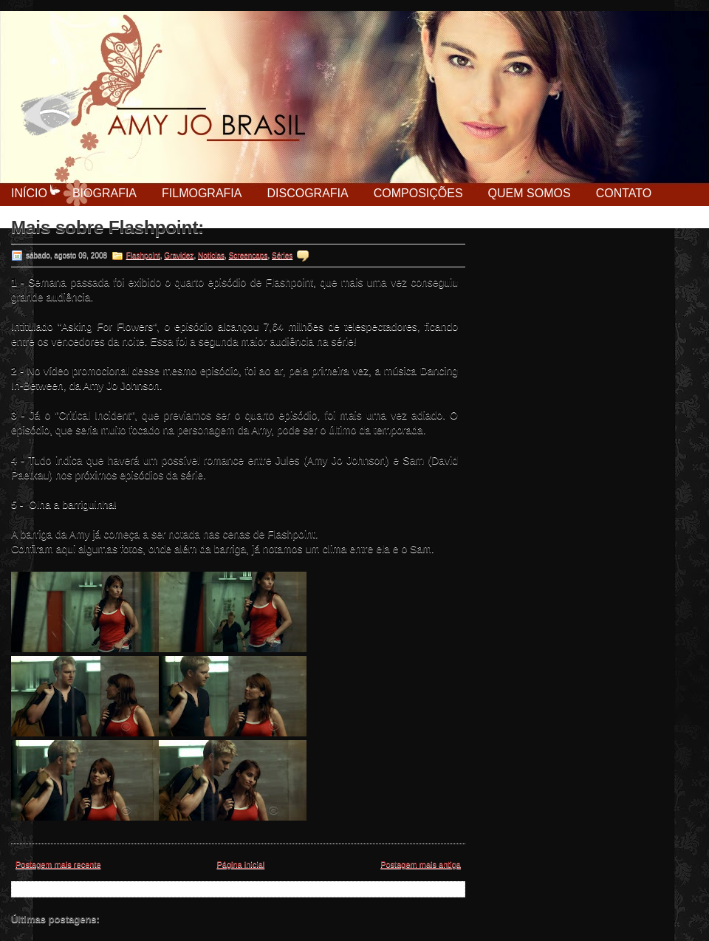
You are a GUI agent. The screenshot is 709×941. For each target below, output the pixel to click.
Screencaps (248, 255)
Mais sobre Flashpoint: (107, 227)
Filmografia (202, 193)
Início (29, 193)
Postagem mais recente (58, 864)
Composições (418, 193)
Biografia (104, 193)
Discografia (307, 193)
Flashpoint (143, 255)
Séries (282, 255)
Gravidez (178, 255)
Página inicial (240, 864)
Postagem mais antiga (420, 864)
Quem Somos (529, 193)
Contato (624, 193)
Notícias (211, 255)
